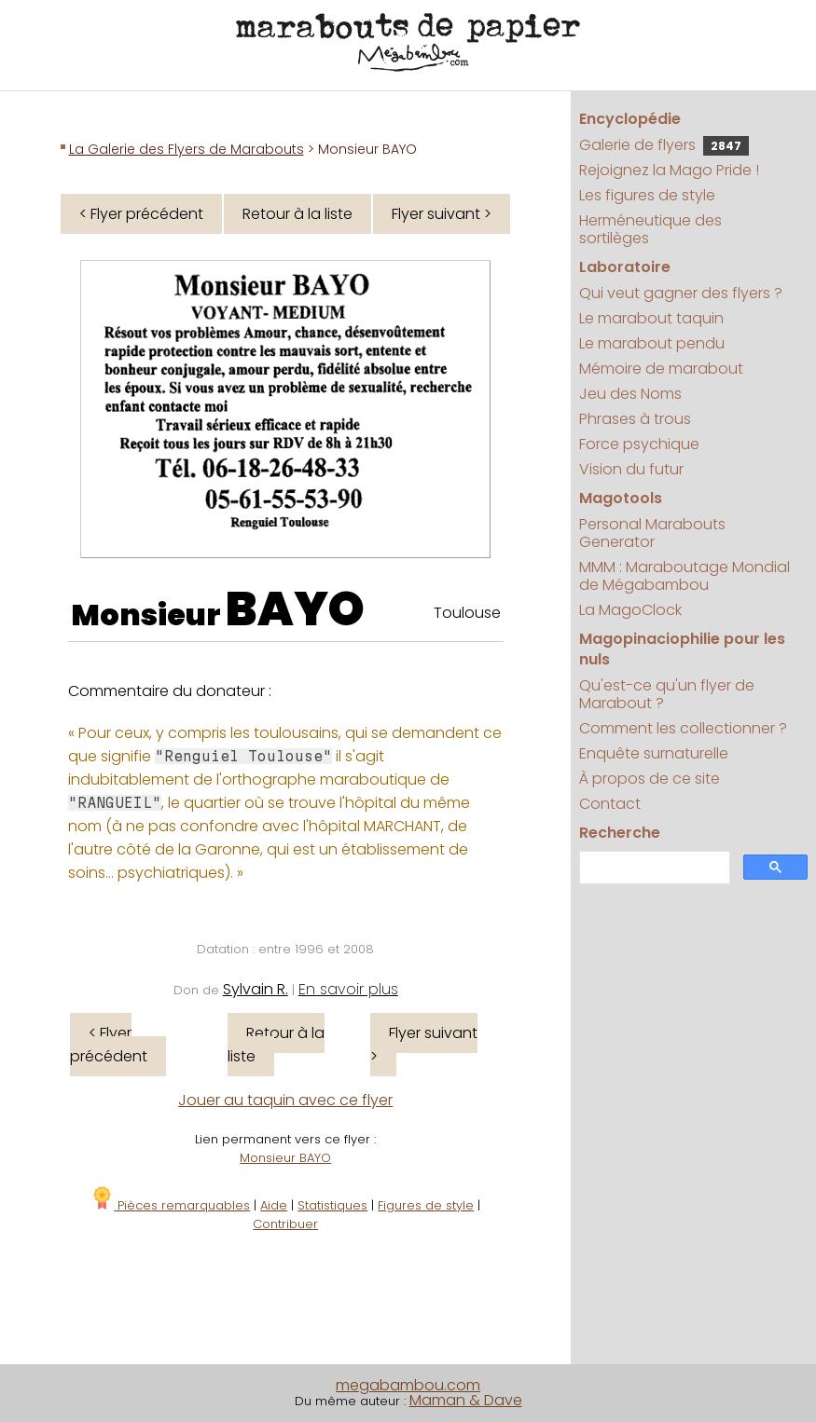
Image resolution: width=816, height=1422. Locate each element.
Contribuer (285, 1224)
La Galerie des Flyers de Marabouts (186, 149)
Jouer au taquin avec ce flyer (285, 1100)
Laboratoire (625, 267)
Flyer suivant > (441, 214)
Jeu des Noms (630, 393)
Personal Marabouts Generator (652, 533)
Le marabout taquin (651, 318)
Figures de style (426, 1205)
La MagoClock (630, 610)
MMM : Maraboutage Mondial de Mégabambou (684, 575)
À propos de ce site (649, 778)
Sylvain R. (255, 989)
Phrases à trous (635, 419)
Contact (610, 803)
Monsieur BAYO (285, 1158)
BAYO (295, 609)
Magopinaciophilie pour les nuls (682, 649)
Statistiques (332, 1205)
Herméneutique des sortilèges (650, 229)
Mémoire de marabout (661, 368)
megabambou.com (408, 1385)
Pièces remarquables (170, 1205)
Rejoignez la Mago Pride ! (669, 170)
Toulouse (467, 612)
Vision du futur (631, 469)
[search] (652, 868)
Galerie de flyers (664, 145)
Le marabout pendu (652, 343)
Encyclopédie (630, 119)
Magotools (620, 498)
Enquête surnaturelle (653, 753)
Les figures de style (647, 195)
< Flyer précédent (141, 214)
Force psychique (639, 444)
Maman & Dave (465, 1400)
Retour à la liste (297, 214)
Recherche (619, 832)
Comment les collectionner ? (683, 728)
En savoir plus (348, 989)
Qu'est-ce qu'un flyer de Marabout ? (666, 694)
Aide (273, 1205)
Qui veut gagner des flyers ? (680, 293)
